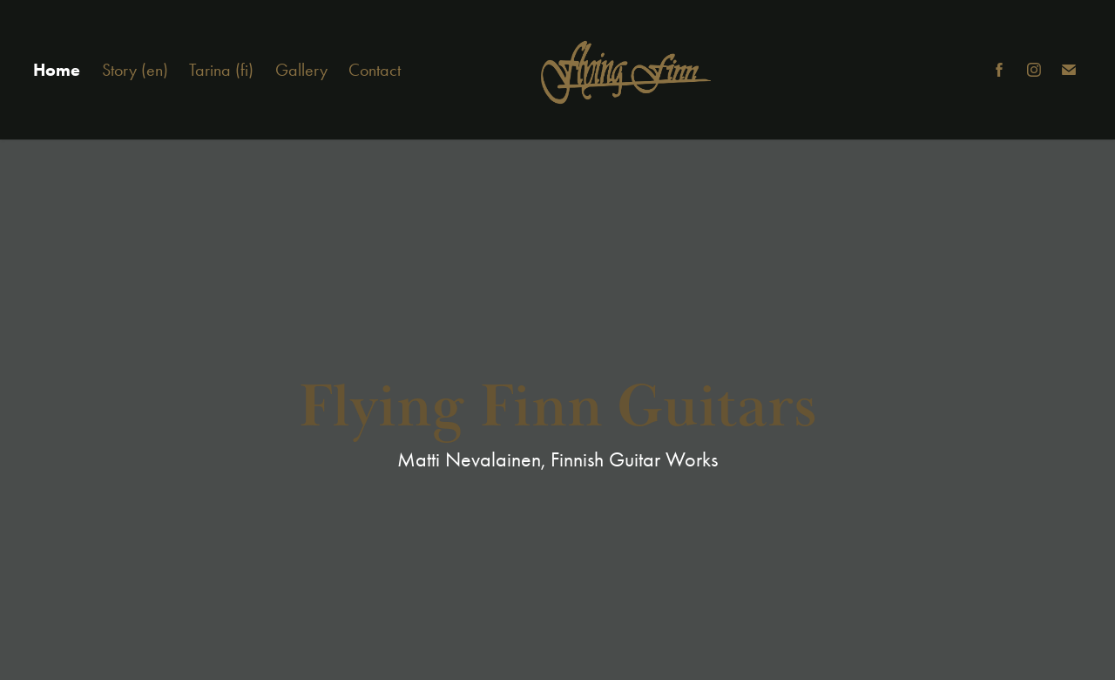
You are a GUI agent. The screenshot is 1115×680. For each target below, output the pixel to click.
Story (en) (135, 69)
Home (56, 69)
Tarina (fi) (221, 69)
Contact (374, 69)
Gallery (301, 69)
